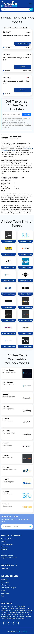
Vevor (13, 151)
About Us (4, 580)
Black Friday (5, 569)
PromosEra (22, 631)
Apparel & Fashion (7, 539)
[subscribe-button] (30, 526)
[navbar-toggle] (30, 4)
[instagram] (13, 623)
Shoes (3, 542)
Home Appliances (7, 544)
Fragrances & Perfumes (9, 558)
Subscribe (26, 114)
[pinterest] (18, 623)
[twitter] (8, 623)
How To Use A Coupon (8, 588)
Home (7, 28)
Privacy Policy (5, 585)
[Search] (17, 9)
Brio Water (4, 151)
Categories (5, 593)
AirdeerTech (25, 28)
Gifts (2, 552)
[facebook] (3, 623)
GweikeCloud (28, 149)
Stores (3, 590)
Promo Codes (15, 28)
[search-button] (31, 9)
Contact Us (5, 582)
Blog (2, 596)
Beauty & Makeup (7, 555)
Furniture (4, 550)
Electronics (4, 547)
